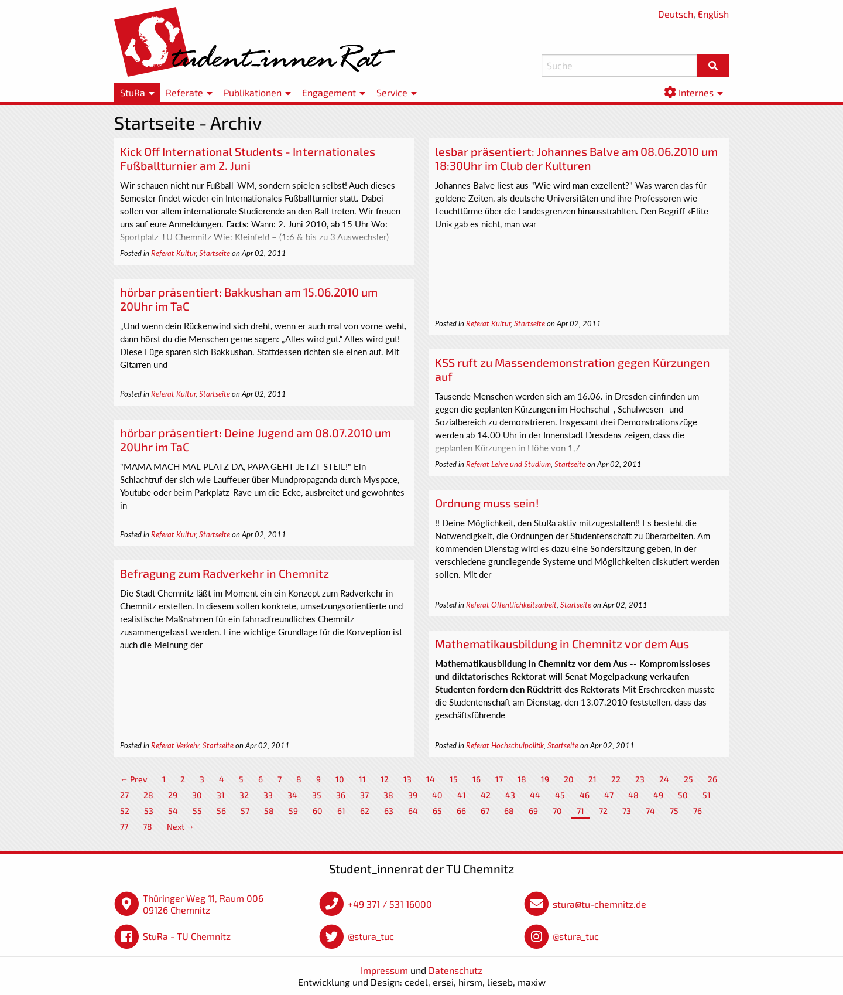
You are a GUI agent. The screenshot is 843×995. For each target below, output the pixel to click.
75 (674, 811)
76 (697, 811)
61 (341, 811)
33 (268, 795)
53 (148, 811)
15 (454, 779)
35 (316, 795)
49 (658, 795)
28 (148, 795)
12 (385, 779)
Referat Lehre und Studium (508, 464)
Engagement (329, 92)
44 (535, 795)
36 (340, 795)
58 (269, 811)
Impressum (384, 970)
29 (172, 795)
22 (616, 779)
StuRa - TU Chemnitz (187, 936)
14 (430, 779)
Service (391, 92)
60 (318, 811)
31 (221, 795)
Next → (180, 827)
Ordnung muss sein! (487, 503)
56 (221, 811)
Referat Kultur (173, 253)
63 (388, 811)
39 (412, 795)
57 (245, 811)
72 (603, 811)
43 (510, 795)
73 (626, 811)
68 (509, 811)
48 (633, 795)
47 (609, 795)
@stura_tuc (371, 936)
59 (293, 811)
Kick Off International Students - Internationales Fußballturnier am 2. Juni (247, 158)
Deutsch (675, 13)
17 (499, 779)
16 (476, 779)
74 (650, 811)
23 (640, 779)
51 (706, 795)
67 (485, 811)
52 (124, 811)
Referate (184, 92)
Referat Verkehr (175, 745)
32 (244, 795)
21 (592, 779)
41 (461, 795)
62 (364, 811)
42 (486, 795)
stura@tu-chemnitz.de (599, 903)
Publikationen (253, 92)
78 (147, 827)
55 (197, 811)
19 (545, 779)
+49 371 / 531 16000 (390, 903)
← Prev (134, 779)
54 (173, 811)
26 (712, 779)
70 (557, 811)
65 (437, 811)
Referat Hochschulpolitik (505, 745)
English (713, 13)
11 (362, 779)
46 (585, 795)
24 (664, 779)
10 (339, 779)
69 (533, 811)
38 (388, 795)
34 (292, 795)
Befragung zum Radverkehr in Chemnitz (224, 573)
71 (580, 811)
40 (437, 795)
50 (683, 795)
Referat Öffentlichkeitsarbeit (511, 604)
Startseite (214, 253)
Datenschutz (455, 970)
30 (197, 795)
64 (413, 811)
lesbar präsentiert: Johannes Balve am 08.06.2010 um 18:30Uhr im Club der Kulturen (576, 158)
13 (407, 779)
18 (522, 779)
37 (364, 795)
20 (569, 779)
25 (688, 779)
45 (560, 795)
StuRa (132, 92)
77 (124, 827)
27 (124, 795)
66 (461, 811)
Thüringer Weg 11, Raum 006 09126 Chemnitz (203, 903)
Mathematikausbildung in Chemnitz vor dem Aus (562, 643)
